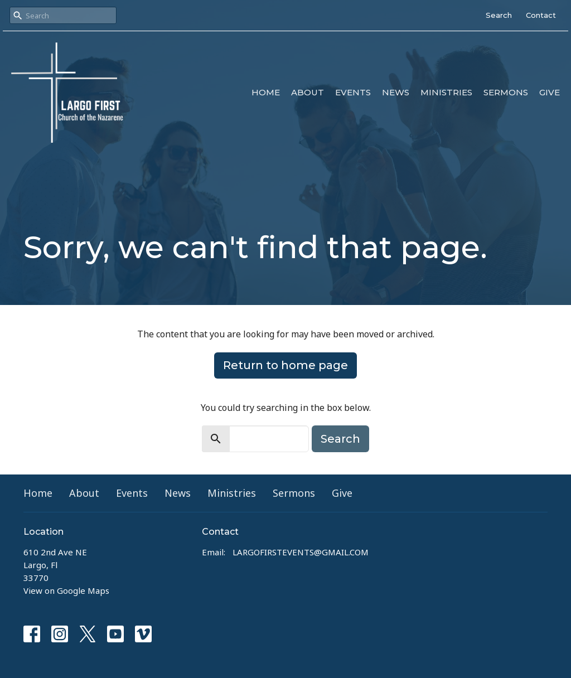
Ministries (446, 92)
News (395, 92)
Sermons (505, 92)
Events (353, 92)
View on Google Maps (66, 590)
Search (499, 15)
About (307, 92)
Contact (541, 15)
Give (549, 92)
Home (265, 92)
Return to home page (285, 365)
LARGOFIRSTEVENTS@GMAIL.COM (301, 552)
